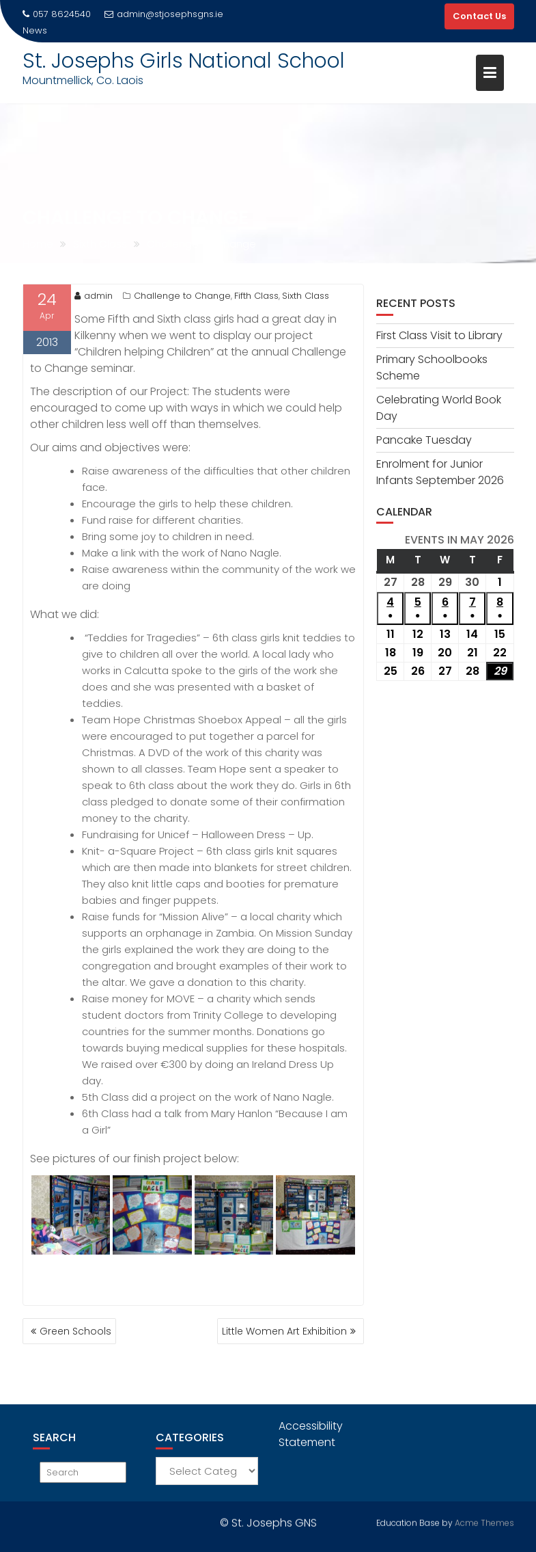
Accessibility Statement (311, 1434)
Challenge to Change (182, 295)
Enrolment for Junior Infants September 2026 (440, 472)
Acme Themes (484, 1521)
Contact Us (479, 16)
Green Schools (75, 1331)
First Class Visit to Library (439, 335)
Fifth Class (256, 295)
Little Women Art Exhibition (284, 1331)
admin (93, 295)
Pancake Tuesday (424, 440)
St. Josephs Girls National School (184, 60)
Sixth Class (305, 295)
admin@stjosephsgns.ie (163, 14)
